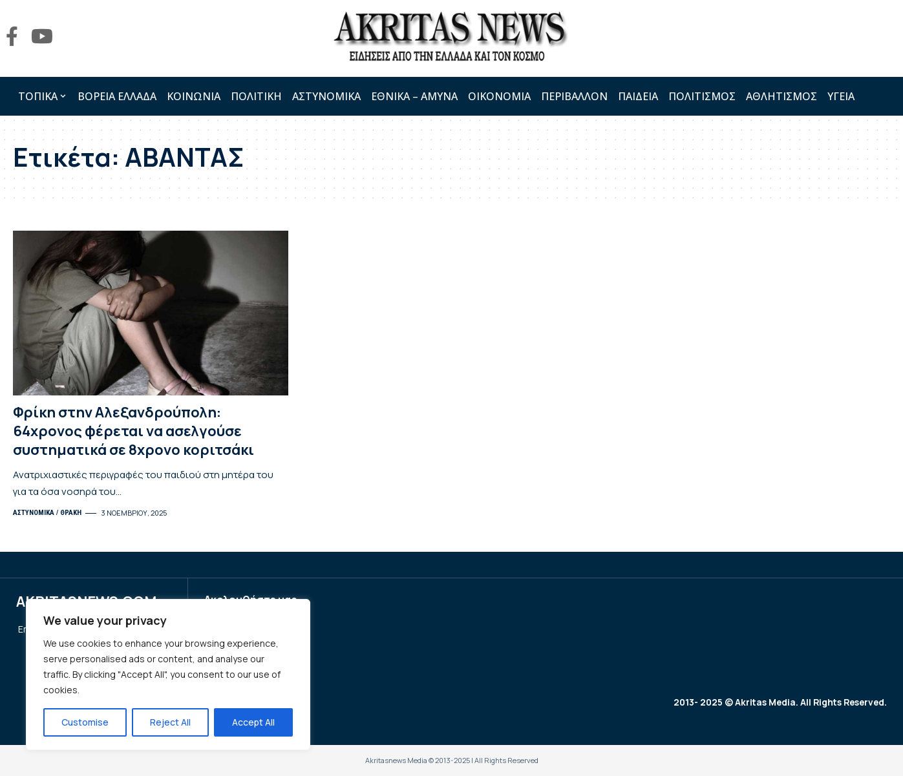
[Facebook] (12, 36)
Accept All (253, 722)
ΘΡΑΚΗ (70, 513)
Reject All (170, 722)
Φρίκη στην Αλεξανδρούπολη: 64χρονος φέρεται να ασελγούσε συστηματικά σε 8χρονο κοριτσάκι (133, 431)
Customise (85, 722)
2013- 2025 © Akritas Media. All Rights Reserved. (777, 703)
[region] (168, 674)
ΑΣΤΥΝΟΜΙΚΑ (33, 513)
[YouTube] (42, 36)
